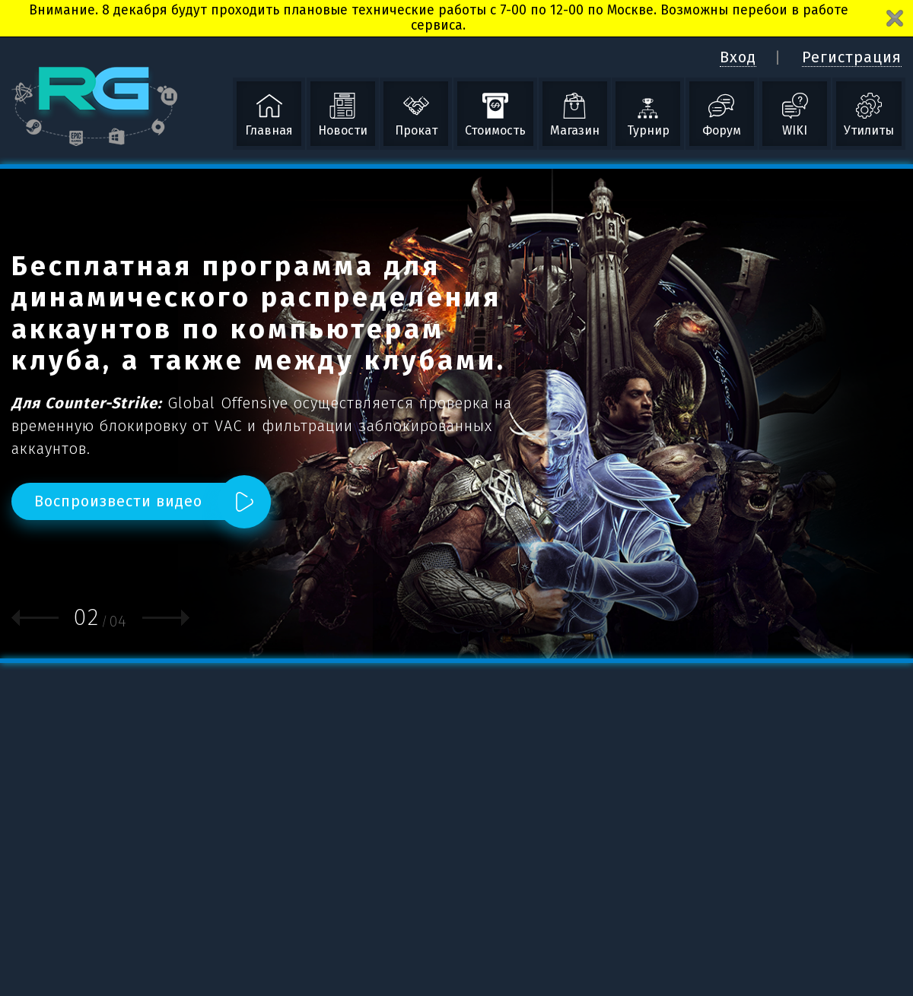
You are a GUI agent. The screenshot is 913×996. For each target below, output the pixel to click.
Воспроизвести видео (118, 501)
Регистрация (852, 57)
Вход (738, 57)
